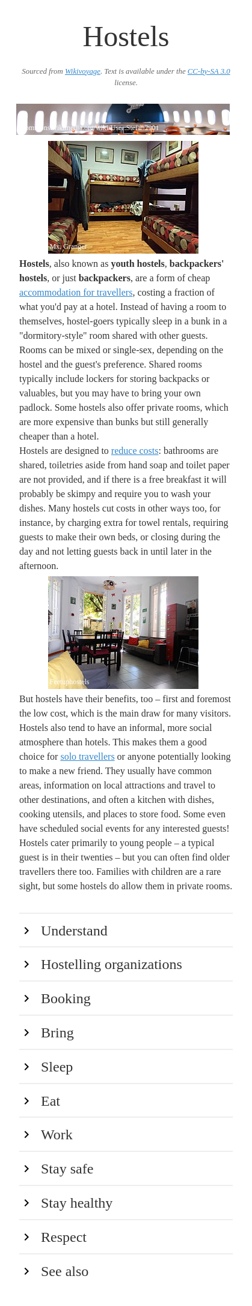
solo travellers (87, 756)
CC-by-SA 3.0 (209, 71)
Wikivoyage (82, 71)
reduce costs (135, 451)
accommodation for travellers (75, 292)
